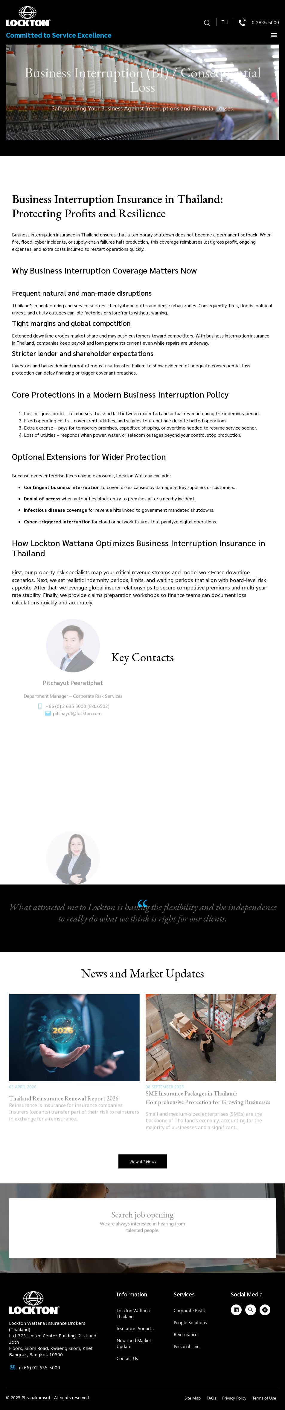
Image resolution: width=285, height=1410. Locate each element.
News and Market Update (134, 1343)
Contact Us (127, 1358)
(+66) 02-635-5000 (39, 1367)
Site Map (193, 1398)
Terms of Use (264, 1398)
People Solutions (190, 1322)
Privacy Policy (234, 1398)
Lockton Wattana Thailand (133, 1313)
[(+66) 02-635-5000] (12, 1367)
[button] (207, 23)
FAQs (211, 1398)
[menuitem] (225, 22)
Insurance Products (135, 1328)
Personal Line (186, 1346)
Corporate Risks (189, 1310)
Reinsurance (185, 1334)
